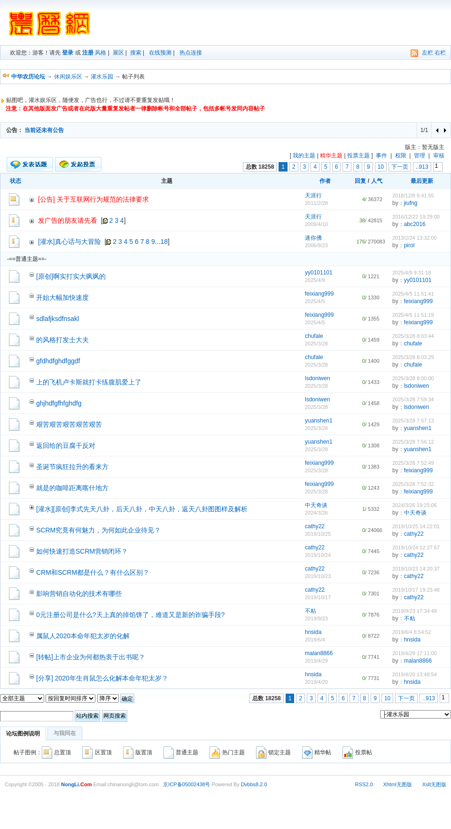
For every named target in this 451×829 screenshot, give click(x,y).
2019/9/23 (316, 618)
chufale (314, 336)
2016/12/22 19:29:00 (416, 216)
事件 (381, 155)
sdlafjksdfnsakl (57, 318)
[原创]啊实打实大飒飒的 (71, 276)
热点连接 (190, 52)
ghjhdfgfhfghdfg (59, 403)
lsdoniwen (317, 378)
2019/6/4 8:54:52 (411, 632)
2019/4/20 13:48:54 (414, 674)
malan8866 (319, 653)
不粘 (310, 611)
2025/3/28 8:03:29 (413, 357)
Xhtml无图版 (397, 784)
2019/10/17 (318, 597)
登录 (67, 52)
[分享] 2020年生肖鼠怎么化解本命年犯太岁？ (102, 678)
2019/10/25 (318, 534)
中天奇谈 (316, 505)
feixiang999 (319, 293)
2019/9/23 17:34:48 (414, 611)
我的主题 (304, 155)
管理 (419, 155)
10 (381, 167)
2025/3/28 (316, 343)
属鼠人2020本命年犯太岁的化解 (83, 636)
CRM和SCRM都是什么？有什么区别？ (92, 572)
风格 (100, 52)
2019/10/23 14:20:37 (416, 568)
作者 (325, 181)
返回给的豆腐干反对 (65, 445)
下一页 (399, 167)
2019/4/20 (316, 682)
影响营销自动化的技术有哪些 (79, 593)
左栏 (427, 52)
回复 (360, 181)
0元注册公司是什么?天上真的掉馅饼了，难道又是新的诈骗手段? (130, 614)
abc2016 (415, 224)
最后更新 (422, 181)
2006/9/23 (316, 245)
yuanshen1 (319, 420)
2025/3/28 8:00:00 (413, 378)
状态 (15, 181)
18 (164, 241)
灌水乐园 (102, 76)
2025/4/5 (315, 301)
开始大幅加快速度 (62, 297)
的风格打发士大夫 (62, 340)
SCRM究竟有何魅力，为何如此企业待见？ (98, 530)
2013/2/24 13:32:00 (414, 238)
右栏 (440, 52)
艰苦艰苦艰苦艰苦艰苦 (69, 424)
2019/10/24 (318, 555)
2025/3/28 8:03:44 (413, 336)
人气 (376, 181)
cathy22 (315, 526)
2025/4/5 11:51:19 (413, 315)
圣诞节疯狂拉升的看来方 (72, 466)
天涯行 (313, 195)
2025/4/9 (315, 280)
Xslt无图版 (434, 784)
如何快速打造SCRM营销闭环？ (82, 551)
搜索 (135, 52)
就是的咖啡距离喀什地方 (72, 488)
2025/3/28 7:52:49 (413, 463)
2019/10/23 (318, 576)
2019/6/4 (315, 639)
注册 (87, 52)
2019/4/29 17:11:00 (414, 653)
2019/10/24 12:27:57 (416, 547)
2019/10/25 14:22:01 (416, 526)
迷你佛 (313, 238)
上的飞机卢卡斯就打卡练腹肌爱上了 (88, 382)
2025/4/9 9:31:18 (411, 272)
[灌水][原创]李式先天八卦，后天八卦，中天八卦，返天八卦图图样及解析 (142, 509)
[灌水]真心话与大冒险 (69, 241)
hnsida (313, 632)
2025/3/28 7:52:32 (413, 484)
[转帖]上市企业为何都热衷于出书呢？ (90, 657)
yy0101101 (319, 272)
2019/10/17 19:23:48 (416, 590)
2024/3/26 (316, 513)
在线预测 (160, 52)
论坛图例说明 (23, 733)
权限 (400, 155)
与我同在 (65, 733)
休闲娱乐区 (68, 76)
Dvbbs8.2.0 (254, 784)
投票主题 (358, 155)
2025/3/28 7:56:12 (413, 442)
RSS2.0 (364, 784)
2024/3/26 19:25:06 (414, 505)
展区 (118, 52)
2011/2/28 (316, 203)
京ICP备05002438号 (186, 784)
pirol (409, 245)
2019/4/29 (316, 661)
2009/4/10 (316, 224)
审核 (438, 155)
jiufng (411, 203)
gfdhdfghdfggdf (58, 361)
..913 (422, 167)
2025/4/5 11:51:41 (413, 294)
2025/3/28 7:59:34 (413, 399)
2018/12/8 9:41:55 (413, 195)
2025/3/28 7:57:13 (413, 420)
